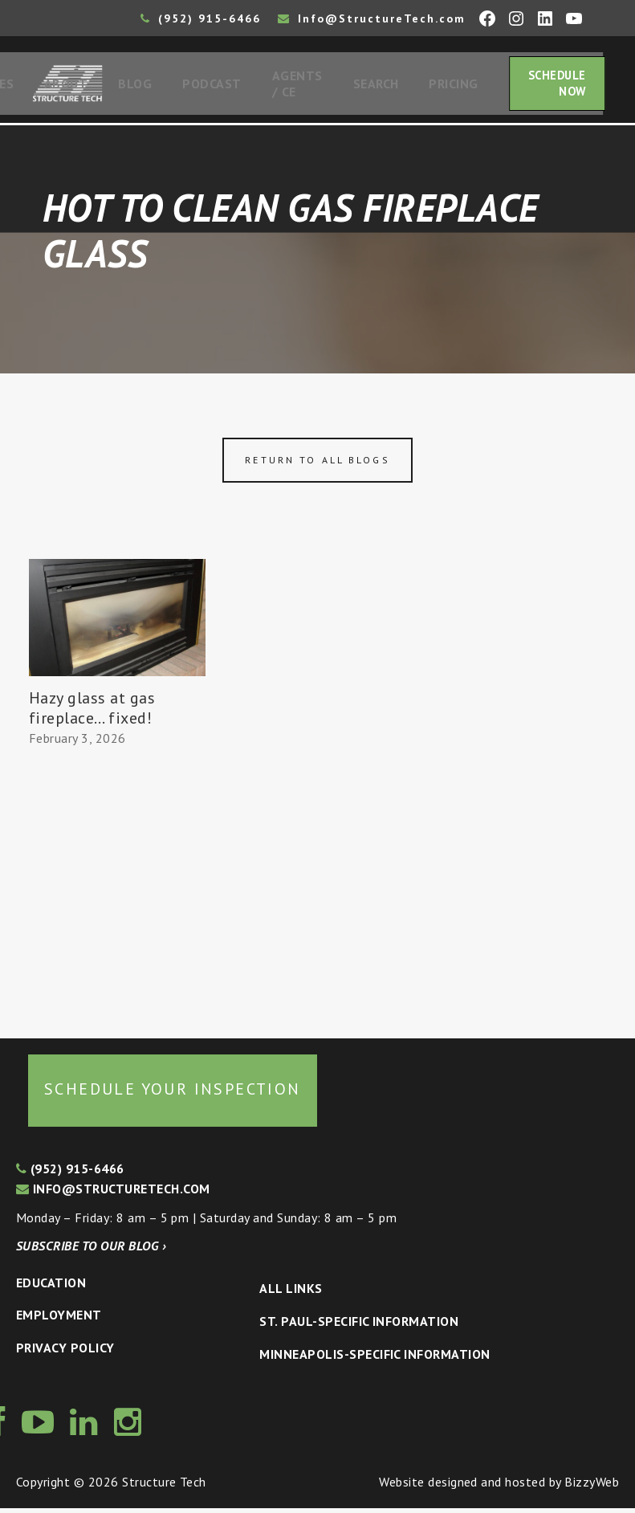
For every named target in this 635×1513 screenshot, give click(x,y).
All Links (290, 1293)
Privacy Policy (65, 1352)
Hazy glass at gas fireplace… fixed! (92, 712)
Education (51, 1287)
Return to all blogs (317, 465)
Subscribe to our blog (91, 1250)
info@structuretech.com (113, 1193)
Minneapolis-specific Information (374, 1359)
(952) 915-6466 (200, 18)
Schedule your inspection (172, 1093)
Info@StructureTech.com (372, 18)
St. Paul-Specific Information (358, 1326)
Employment (59, 1319)
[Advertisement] (117, 890)
